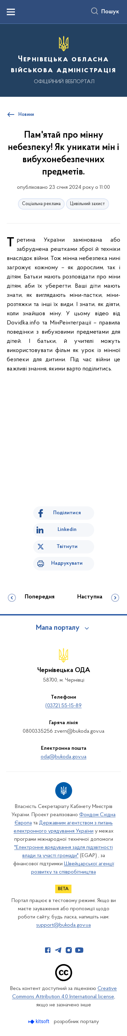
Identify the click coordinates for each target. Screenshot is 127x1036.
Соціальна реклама (41, 204)
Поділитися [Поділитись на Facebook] (67, 513)
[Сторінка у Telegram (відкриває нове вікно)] (58, 950)
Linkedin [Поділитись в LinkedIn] (67, 529)
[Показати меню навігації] (11, 12)
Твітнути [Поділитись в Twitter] (67, 546)
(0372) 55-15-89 (63, 706)
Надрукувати (67, 563)
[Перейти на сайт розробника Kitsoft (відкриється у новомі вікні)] (39, 1021)
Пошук (110, 12)
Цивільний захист (87, 204)
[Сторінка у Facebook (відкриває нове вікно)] (48, 950)
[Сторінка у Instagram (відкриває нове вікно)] (69, 950)
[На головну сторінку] (63, 59)
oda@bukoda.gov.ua (63, 757)
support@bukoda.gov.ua (63, 925)
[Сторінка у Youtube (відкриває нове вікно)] (79, 950)
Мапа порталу (58, 628)
